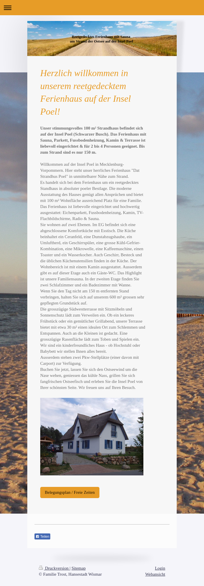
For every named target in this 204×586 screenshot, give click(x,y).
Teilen (42, 537)
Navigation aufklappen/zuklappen (102, 7)
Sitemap (79, 568)
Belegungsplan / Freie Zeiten (70, 492)
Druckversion (54, 568)
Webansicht (155, 574)
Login (160, 568)
